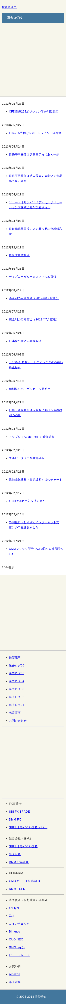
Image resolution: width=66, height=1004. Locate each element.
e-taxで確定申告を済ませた (27, 500)
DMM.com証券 (19, 862)
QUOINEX (16, 939)
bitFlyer (14, 907)
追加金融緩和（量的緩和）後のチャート (35, 479)
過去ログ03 (16, 689)
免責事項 (15, 712)
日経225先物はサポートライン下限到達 (35, 133)
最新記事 (15, 657)
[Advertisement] (33, 59)
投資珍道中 (9, 7)
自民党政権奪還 (19, 255)
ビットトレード (19, 955)
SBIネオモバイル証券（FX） (28, 827)
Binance (14, 931)
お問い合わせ (18, 720)
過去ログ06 (16, 665)
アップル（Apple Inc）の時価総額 (32, 436)
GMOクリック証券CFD (24, 881)
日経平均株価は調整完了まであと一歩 (34, 154)
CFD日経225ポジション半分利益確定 (34, 111)
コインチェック (19, 923)
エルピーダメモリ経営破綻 (27, 458)
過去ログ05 (16, 673)
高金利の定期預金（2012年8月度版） (34, 298)
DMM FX (15, 819)
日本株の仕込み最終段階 (25, 340)
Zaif (11, 915)
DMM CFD (17, 888)
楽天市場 (15, 982)
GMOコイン (17, 947)
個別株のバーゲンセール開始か (29, 388)
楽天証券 (15, 854)
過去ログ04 (16, 681)
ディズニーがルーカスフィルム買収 (32, 276)
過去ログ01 (16, 704)
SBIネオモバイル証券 (23, 846)
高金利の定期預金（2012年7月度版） (34, 319)
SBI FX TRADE (19, 811)
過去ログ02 (16, 697)
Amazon (14, 974)
